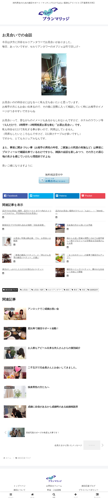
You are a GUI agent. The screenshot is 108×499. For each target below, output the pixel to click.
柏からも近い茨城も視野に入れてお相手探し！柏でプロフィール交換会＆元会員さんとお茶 (85, 240)
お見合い (24, 290)
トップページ (19, 486)
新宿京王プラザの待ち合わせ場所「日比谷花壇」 (24, 225)
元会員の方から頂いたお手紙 (79, 225)
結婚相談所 (92, 290)
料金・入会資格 (54, 490)
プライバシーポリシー (88, 490)
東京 (74, 290)
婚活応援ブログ (10, 290)
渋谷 (82, 290)
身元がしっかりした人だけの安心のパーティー (23, 269)
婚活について (19, 490)
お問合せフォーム (54, 486)
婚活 (66, 290)
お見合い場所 (37, 290)
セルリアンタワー (54, 290)
